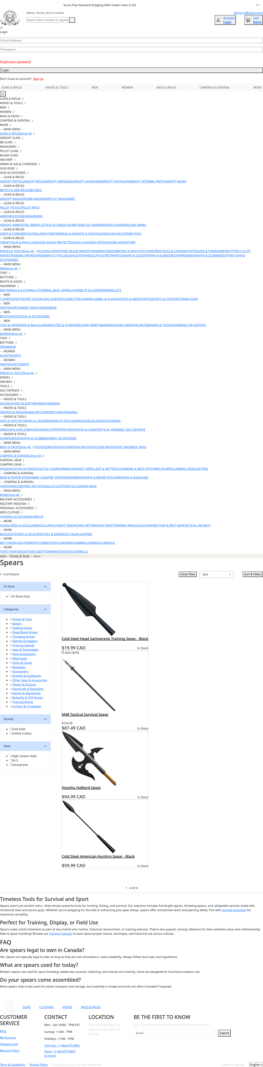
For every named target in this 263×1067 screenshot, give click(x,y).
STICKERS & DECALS (24, 534)
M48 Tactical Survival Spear (85, 714)
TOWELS (156, 469)
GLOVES (73, 290)
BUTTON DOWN (80, 299)
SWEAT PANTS (29, 308)
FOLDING (6, 403)
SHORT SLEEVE (32, 299)
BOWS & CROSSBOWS (39, 421)
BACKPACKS (56, 447)
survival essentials (234, 910)
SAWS (76, 421)
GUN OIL (45, 242)
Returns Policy (9, 1051)
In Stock (9, 586)
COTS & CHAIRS (48, 469)
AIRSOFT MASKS (175, 181)
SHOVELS (86, 421)
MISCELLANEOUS (103, 543)
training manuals (60, 934)
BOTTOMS (45, 552)
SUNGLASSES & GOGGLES (17, 525)
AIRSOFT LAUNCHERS (86, 181)
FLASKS (61, 543)
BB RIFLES (22, 190)
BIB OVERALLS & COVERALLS (19, 290)
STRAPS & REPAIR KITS (97, 478)
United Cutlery (22, 733)
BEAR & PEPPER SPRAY (15, 478)
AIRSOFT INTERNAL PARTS (146, 181)
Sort (206, 574)
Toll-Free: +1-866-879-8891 (62, 1046)
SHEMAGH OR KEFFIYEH (190, 325)
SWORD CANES (54, 412)
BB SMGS (35, 190)
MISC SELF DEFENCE (131, 430)
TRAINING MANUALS (127, 525)
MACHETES (190, 251)
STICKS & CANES (172, 251)
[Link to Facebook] (177, 1007)
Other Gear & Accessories (29, 680)
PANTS (4, 308)
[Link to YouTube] (168, 1007)
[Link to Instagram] (186, 1007)
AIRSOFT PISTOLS (12, 181)
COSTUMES (23, 517)
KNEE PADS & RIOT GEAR (167, 525)
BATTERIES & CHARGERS (88, 225)
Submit (224, 1033)
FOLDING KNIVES (49, 251)
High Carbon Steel (24, 756)
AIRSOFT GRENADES (58, 181)
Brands (8, 719)
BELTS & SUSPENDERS (94, 290)
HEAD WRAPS (125, 325)
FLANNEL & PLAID (103, 299)
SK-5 (15, 760)
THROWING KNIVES (102, 251)
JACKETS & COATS (163, 299)
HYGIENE (6, 469)
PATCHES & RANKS (50, 534)
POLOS (65, 299)
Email (50, 1056)
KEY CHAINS (8, 543)
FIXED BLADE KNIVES (75, 251)
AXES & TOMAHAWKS (212, 251)
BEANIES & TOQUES (160, 325)
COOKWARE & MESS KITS (134, 469)
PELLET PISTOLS (11, 208)
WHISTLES (36, 543)
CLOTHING (46, 1007)
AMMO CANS (39, 478)
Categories (11, 609)
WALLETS (115, 290)
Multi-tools (19, 658)
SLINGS (103, 234)
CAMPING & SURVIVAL (215, 87)
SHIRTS (17, 299)
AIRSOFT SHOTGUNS (115, 181)
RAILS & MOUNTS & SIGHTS (79, 234)
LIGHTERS (23, 543)
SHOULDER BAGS (101, 447)
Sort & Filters (253, 574)
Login (131, 70)
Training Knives (22, 702)
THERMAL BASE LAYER (53, 290)
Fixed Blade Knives (25, 632)
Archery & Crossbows (26, 706)
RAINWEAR (75, 478)
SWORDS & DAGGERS (14, 412)
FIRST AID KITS (33, 486)
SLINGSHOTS (101, 421)
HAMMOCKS (67, 469)
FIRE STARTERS (58, 478)
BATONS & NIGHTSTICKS (132, 251)
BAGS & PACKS (166, 87)
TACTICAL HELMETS (197, 525)
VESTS (178, 299)
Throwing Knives (23, 637)
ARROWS (37, 216)
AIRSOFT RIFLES (34, 181)
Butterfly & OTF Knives (27, 698)
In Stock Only (21, 596)
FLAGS (81, 534)
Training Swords (23, 645)
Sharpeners (20, 671)
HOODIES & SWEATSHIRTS (133, 299)
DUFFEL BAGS (122, 447)
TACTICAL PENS (107, 430)
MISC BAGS (138, 447)
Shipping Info (9, 1044)
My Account (8, 1038)
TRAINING (53, 403)
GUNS (26, 1007)
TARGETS (6, 242)
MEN (95, 87)
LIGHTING (201, 469)
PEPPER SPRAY (65, 430)
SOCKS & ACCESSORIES (34, 316)
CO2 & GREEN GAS (59, 225)
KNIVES (67, 1007)
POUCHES (41, 447)
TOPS (3, 552)
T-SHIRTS (6, 299)
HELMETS (140, 325)
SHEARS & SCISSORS (135, 255)
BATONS (33, 430)
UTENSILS (31, 469)
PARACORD (15, 486)
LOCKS (146, 525)
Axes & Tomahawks (25, 650)
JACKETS (5, 356)
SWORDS (155, 251)
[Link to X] (203, 1007)
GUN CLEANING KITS (88, 242)
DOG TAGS (70, 534)
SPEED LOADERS (116, 225)
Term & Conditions (12, 1065)
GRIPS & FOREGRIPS (13, 234)
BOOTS (5, 316)
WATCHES (50, 543)
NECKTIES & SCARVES (62, 325)
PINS (89, 534)
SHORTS (14, 308)
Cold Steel (19, 729)
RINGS (70, 543)
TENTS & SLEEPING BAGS (80, 486)
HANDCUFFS (47, 430)
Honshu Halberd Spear (81, 787)
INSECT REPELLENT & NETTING (97, 469)
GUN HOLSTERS (119, 234)
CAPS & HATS (9, 325)
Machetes (19, 667)
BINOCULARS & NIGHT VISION (55, 525)
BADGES (5, 534)
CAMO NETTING (87, 525)
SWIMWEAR (8, 347)
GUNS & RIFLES (11, 87)
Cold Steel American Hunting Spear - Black (98, 856)
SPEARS (41, 255)
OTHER (130, 242)
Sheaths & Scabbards (26, 676)
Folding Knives (22, 628)
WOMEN (127, 87)
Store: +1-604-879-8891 (60, 1051)
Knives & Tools (22, 619)
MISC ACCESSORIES (63, 438)
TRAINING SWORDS (23, 255)
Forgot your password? (15, 62)
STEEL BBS (29, 225)
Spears (17, 624)
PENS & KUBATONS (162, 255)
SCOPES (32, 234)
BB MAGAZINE (38, 199)
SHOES (14, 316)
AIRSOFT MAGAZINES (14, 199)
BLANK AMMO (136, 225)
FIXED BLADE (21, 403)
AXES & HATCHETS (12, 421)
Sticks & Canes (22, 663)
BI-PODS (135, 234)
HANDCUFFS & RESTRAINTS (102, 255)
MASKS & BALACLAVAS (33, 325)
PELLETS (41, 225)
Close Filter (187, 574)
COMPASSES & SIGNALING (130, 478)
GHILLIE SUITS (53, 486)
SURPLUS (37, 517)
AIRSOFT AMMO (11, 225)
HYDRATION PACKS (76, 447)
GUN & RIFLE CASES (25, 242)
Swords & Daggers (25, 641)
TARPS (4, 486)
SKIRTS (24, 364)
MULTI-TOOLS (56, 255)
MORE (257, 87)
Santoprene (20, 765)
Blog (3, 1031)
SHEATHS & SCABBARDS (209, 255)
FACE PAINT (105, 525)
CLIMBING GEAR (183, 469)
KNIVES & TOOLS (57, 87)
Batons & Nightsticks (26, 693)
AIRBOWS (6, 216)
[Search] (47, 20)
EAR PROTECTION (63, 242)
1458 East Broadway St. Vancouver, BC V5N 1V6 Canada (104, 1029)
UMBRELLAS (83, 543)
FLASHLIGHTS (74, 255)
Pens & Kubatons (24, 654)
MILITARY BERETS (89, 325)
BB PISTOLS (8, 190)
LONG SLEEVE (51, 299)
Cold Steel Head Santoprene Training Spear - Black (105, 638)
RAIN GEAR (190, 299)
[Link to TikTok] (195, 1007)
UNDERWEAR (47, 308)
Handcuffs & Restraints (28, 689)
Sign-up (38, 79)
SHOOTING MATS (114, 242)
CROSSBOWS (22, 216)
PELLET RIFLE (30, 208)
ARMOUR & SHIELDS (14, 430)
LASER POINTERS (49, 234)
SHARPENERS (183, 255)
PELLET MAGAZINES (61, 199)
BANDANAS (108, 325)
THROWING (38, 403)
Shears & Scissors (24, 685)
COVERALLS (8, 517)
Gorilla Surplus (65, 1065)
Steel (7, 746)
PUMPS (167, 469)
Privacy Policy (39, 1065)
